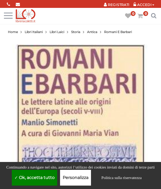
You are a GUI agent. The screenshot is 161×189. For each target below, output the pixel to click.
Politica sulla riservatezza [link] (121, 178)
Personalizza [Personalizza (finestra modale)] (75, 177)
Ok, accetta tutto (34, 177)
